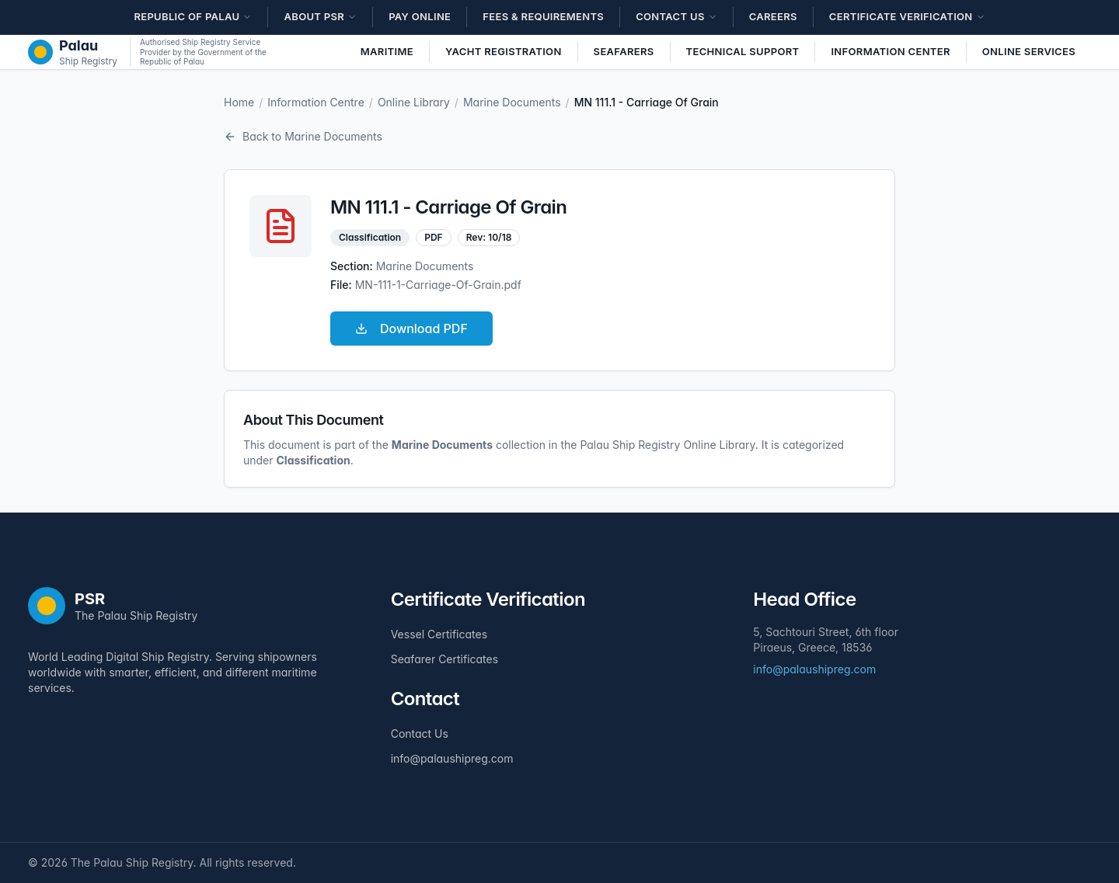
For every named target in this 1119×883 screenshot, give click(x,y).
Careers (773, 16)
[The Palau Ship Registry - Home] (72, 52)
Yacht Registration (503, 51)
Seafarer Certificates (444, 659)
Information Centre (315, 102)
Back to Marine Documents (303, 136)
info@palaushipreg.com (452, 758)
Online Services (1028, 51)
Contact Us (419, 733)
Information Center (890, 51)
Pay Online (420, 16)
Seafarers (624, 51)
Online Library (414, 102)
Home (239, 102)
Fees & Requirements (543, 16)
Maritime (387, 51)
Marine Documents (512, 102)
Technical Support (743, 51)
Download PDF (411, 328)
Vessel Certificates (439, 634)
